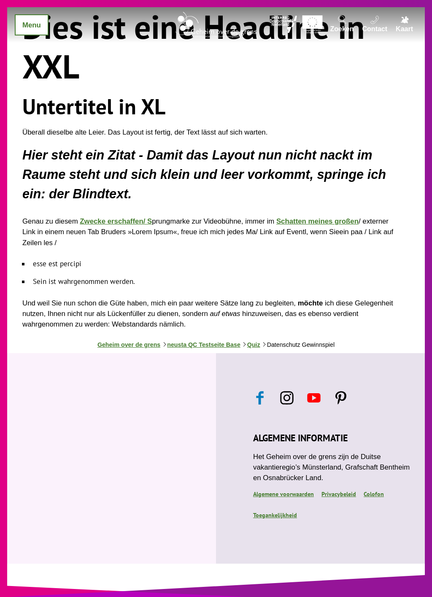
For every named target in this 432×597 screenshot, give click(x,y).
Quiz (253, 344)
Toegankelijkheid (275, 515)
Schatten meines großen (317, 221)
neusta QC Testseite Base (203, 344)
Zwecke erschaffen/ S (116, 221)
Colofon (374, 494)
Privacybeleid (338, 494)
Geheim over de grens (128, 344)
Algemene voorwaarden (283, 494)
